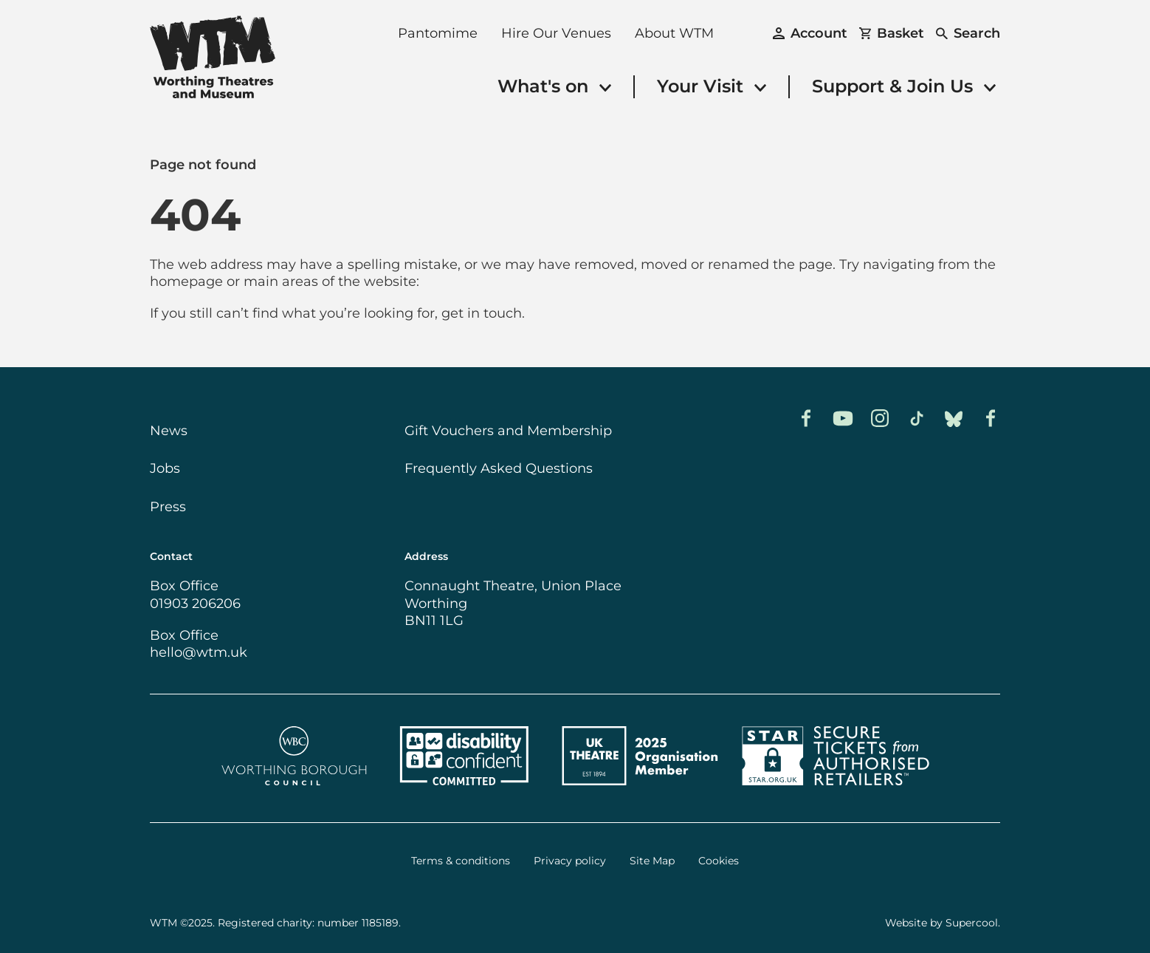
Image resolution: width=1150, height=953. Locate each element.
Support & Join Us (904, 86)
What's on (554, 86)
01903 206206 (195, 603)
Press (168, 507)
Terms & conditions (460, 861)
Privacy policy (570, 861)
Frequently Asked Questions (498, 468)
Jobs (165, 468)
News (168, 431)
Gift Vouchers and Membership (508, 431)
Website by (941, 922)
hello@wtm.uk (198, 652)
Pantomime (438, 33)
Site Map (652, 861)
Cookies (718, 861)
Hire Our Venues (556, 33)
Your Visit (711, 86)
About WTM (674, 33)
